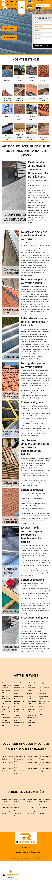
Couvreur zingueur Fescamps (7, 800)
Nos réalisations (9, 28)
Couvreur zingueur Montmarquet (44, 806)
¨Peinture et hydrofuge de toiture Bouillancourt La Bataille (19, 720)
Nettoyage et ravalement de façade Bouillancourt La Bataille (31, 698)
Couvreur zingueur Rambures (44, 812)
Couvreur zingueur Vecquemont (44, 800)
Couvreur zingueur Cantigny (44, 769)
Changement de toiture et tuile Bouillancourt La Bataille (6, 699)
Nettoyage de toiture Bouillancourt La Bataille (44, 710)
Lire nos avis (10, 877)
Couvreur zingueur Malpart (19, 766)
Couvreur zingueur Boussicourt (19, 772)
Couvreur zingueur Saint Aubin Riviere (19, 813)
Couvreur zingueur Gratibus (7, 758)
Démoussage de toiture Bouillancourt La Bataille (6, 710)
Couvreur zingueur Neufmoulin (19, 806)
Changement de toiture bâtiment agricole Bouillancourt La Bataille (31, 720)
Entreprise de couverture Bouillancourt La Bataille (6, 721)
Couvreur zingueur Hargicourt (7, 769)
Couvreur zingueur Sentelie (32, 800)
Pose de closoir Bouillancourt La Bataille (31, 709)
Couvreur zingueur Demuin (19, 800)
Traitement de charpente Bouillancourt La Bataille (19, 686)
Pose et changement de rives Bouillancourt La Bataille (19, 698)
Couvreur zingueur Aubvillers (44, 764)
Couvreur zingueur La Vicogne (32, 806)
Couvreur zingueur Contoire (32, 758)
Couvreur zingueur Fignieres (44, 758)
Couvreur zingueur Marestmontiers (7, 764)
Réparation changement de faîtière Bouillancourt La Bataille (44, 698)
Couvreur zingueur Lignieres (32, 769)
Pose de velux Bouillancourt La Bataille (19, 709)
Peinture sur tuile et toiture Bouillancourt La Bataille (32, 686)
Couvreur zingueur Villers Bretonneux (7, 806)
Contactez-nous (9, 37)
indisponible (9, 4)
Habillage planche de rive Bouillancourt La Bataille (44, 686)
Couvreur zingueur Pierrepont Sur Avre (19, 759)
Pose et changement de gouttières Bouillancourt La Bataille (6, 688)
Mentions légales (36, 858)
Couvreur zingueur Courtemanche (32, 764)
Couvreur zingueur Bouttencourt (32, 812)
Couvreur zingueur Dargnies (7, 812)
